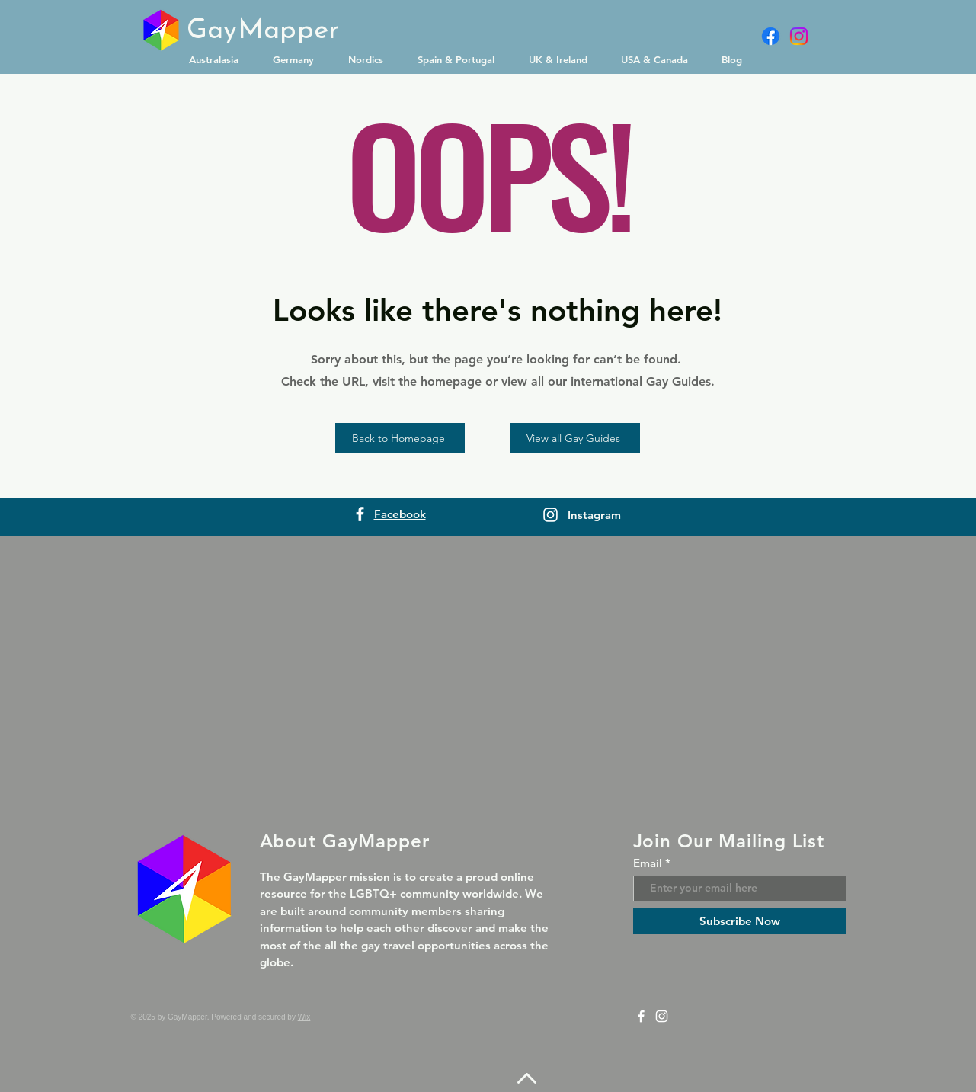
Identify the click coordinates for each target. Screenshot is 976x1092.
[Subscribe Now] (739, 921)
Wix (304, 1017)
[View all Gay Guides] (575, 438)
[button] (219, 59)
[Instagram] (799, 36)
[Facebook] (770, 36)
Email (647, 863)
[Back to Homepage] (400, 438)
